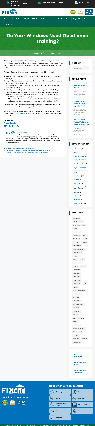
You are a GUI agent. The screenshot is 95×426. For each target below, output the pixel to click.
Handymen (76, 280)
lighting (76, 304)
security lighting (78, 325)
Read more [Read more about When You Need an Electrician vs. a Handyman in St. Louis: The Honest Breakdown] (76, 130)
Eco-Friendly (77, 242)
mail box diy (76, 307)
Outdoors (56, 413)
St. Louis (75, 331)
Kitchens (76, 188)
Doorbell (76, 238)
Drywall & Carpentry (80, 163)
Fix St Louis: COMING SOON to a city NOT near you (80, 81)
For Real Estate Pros (62, 18)
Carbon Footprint (79, 221)
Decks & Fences (78, 152)
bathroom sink (78, 218)
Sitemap (45, 424)
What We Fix (16, 18)
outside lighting (78, 314)
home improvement (79, 287)
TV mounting (77, 338)
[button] (80, 351)
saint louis (76, 321)
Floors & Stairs (80, 400)
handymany (76, 276)
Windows (78, 394)
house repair (77, 297)
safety (75, 318)
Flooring (76, 176)
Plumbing (76, 196)
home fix (75, 283)
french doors (77, 259)
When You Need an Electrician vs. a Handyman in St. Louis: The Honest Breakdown (81, 118)
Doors (85, 238)
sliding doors (77, 328)
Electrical (76, 168)
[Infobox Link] (16, 4)
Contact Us (8, 22)
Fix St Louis (23, 110)
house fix (76, 294)
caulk (75, 225)
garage (75, 263)
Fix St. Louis (76, 252)
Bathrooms (77, 145)
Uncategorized (78, 199)
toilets (84, 335)
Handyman (77, 179)
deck (84, 232)
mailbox (75, 311)
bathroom (76, 214)
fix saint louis (77, 249)
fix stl (75, 256)
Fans (54, 407)
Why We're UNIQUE (30, 18)
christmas (76, 232)
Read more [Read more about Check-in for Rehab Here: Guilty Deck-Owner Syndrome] (76, 111)
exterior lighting (78, 245)
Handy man (76, 269)
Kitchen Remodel (78, 300)
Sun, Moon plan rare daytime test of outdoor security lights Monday (27, 148)
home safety (77, 290)
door (85, 235)
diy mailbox (76, 235)
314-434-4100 (11, 122)
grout (84, 263)
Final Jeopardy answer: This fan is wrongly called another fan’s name (28, 146)
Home (6, 18)
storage (76, 335)
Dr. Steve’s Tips (46, 18)
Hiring (85, 280)
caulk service (77, 228)
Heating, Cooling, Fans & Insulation (81, 184)
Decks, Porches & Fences (58, 400)
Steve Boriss (56, 49)
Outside (76, 192)
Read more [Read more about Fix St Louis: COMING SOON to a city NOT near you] (76, 93)
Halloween (76, 266)
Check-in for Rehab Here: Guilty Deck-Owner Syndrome (79, 99)
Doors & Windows (11, 144)
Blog (85, 18)
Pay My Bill (76, 18)
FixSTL (82, 256)
